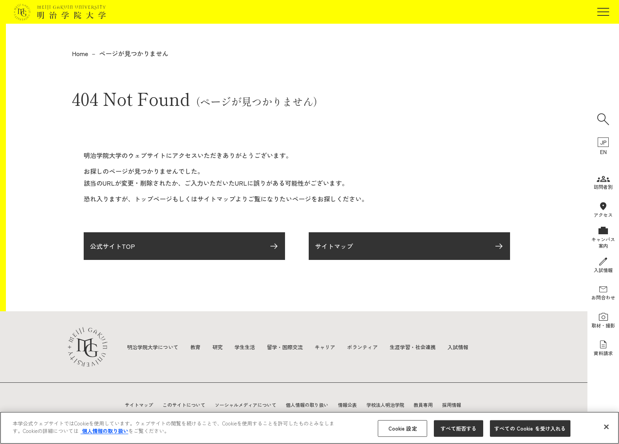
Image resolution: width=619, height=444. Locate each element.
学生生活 (251, 347)
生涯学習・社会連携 (428, 347)
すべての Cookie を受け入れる (530, 428)
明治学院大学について (154, 347)
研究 (222, 347)
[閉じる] (606, 426)
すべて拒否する (459, 428)
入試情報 (476, 347)
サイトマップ (334, 248)
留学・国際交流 (293, 347)
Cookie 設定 (402, 428)
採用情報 (451, 404)
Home (80, 53)
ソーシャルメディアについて (245, 404)
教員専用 (423, 404)
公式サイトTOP (112, 248)
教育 (199, 347)
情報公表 (347, 404)
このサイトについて (184, 404)
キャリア (336, 347)
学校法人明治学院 (385, 404)
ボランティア (375, 347)
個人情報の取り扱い (307, 404)
